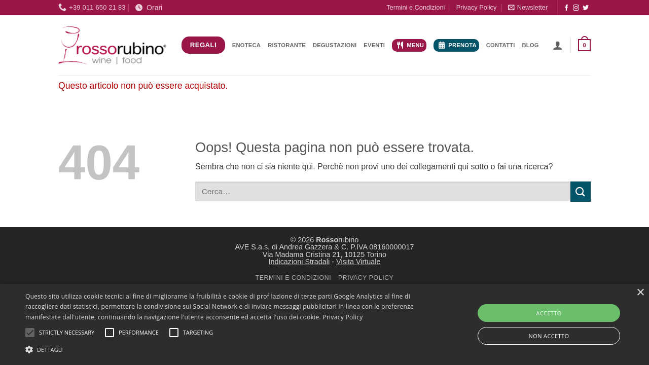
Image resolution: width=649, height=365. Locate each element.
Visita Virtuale (358, 262)
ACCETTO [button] (548, 313)
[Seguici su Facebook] (566, 8)
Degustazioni (334, 45)
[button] (528, 7)
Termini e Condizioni (415, 7)
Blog (530, 45)
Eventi (374, 45)
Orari (148, 8)
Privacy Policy (476, 7)
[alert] (324, 324)
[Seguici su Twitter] (586, 8)
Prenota (458, 45)
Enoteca (246, 45)
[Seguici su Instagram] (576, 8)
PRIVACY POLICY (365, 277)
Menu (410, 45)
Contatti (500, 45)
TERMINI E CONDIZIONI (294, 277)
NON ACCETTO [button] (549, 336)
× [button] (640, 293)
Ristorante (287, 45)
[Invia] (580, 191)
